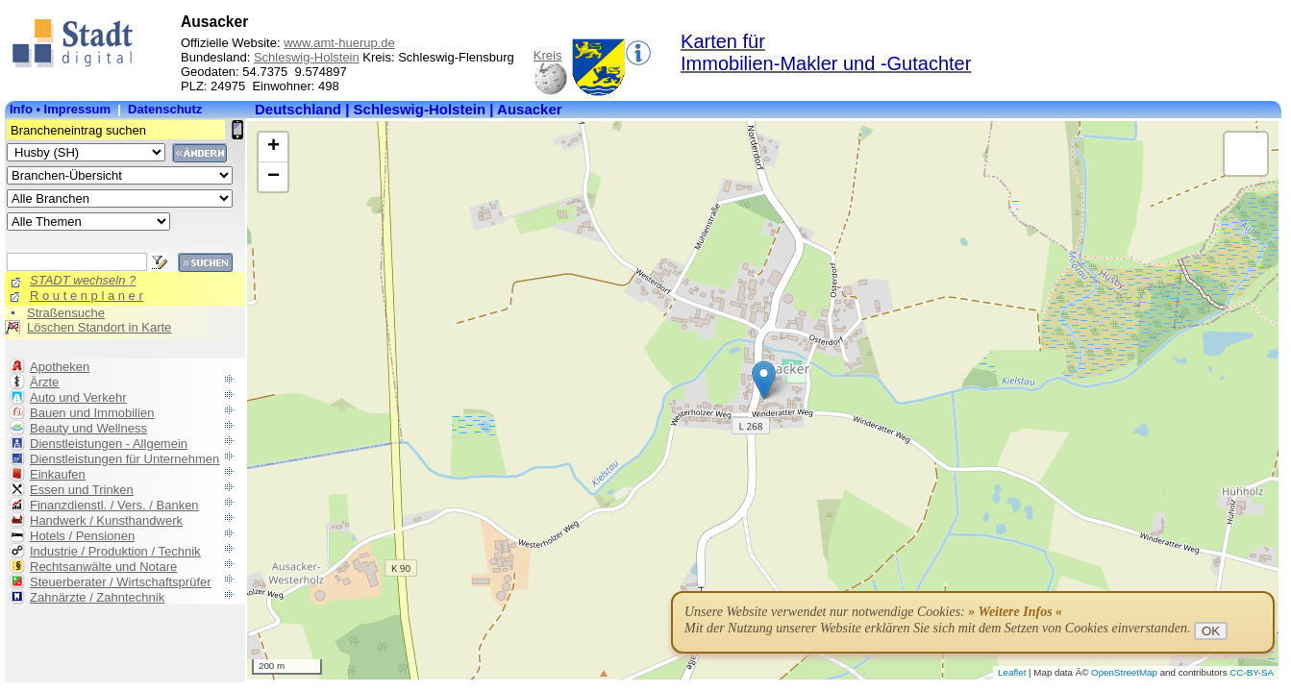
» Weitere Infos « (1015, 612)
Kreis (548, 55)
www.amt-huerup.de (339, 43)
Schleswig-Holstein (307, 57)
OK (1211, 631)
